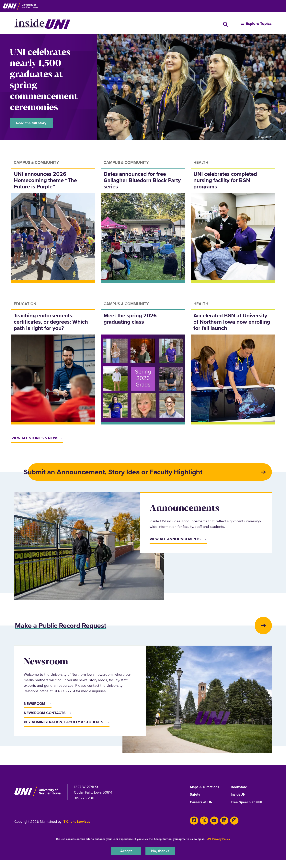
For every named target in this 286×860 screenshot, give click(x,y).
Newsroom (34, 704)
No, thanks (160, 851)
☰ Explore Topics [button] (256, 23)
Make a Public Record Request (62, 626)
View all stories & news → (37, 438)
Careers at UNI (201, 803)
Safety (195, 795)
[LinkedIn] (224, 821)
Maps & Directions (204, 788)
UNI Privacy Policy (218, 839)
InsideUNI (239, 795)
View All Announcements (175, 539)
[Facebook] (194, 821)
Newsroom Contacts (44, 714)
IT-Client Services (76, 822)
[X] (204, 821)
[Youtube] (214, 821)
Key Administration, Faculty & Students (63, 723)
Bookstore (239, 788)
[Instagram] (234, 821)
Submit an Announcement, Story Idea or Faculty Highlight (114, 472)
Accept (126, 851)
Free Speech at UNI (246, 803)
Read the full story (31, 123)
